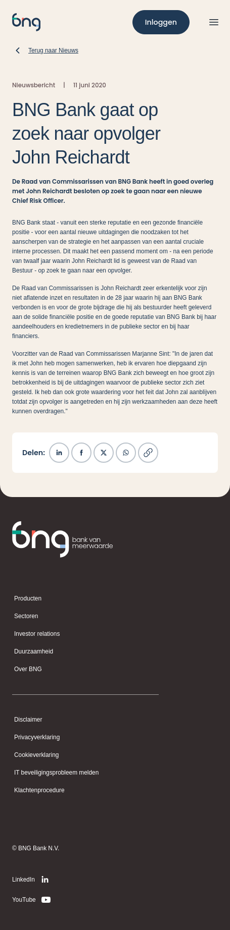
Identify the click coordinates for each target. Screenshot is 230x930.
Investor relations (37, 633)
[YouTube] (32, 900)
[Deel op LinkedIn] (59, 453)
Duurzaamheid (33, 651)
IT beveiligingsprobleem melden (56, 772)
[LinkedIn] (32, 879)
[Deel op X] (104, 453)
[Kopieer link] (148, 453)
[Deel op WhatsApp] (126, 453)
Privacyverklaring (37, 737)
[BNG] (26, 22)
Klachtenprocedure (39, 790)
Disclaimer (28, 719)
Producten (27, 598)
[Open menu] (214, 22)
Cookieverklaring (36, 754)
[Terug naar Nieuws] (45, 50)
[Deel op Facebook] (81, 453)
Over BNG (28, 669)
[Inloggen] (161, 22)
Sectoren (26, 616)
